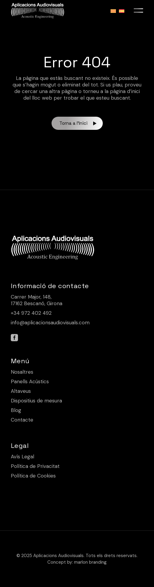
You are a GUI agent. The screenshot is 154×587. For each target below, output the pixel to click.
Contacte (22, 419)
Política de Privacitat (35, 466)
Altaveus (21, 391)
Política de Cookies (33, 475)
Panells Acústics (30, 381)
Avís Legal (22, 456)
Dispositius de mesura (36, 400)
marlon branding (90, 562)
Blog (16, 410)
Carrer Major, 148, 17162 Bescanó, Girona (36, 300)
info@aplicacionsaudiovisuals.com (50, 322)
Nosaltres (22, 372)
